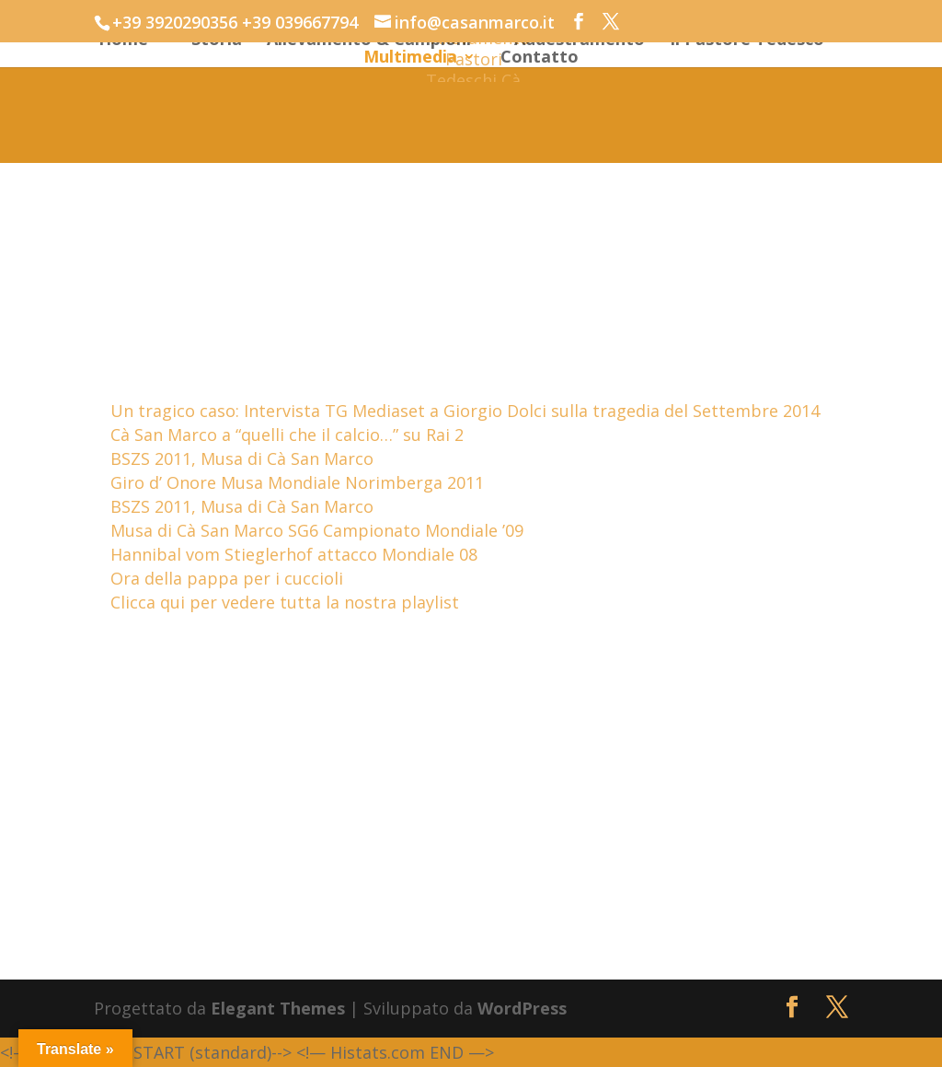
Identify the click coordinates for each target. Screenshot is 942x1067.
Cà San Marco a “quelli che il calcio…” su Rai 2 (287, 434)
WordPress (522, 1008)
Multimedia (410, 58)
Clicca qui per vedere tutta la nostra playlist (284, 602)
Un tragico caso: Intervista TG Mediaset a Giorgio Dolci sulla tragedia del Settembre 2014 (465, 411)
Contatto (539, 58)
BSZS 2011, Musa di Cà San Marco (241, 458)
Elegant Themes (278, 1008)
